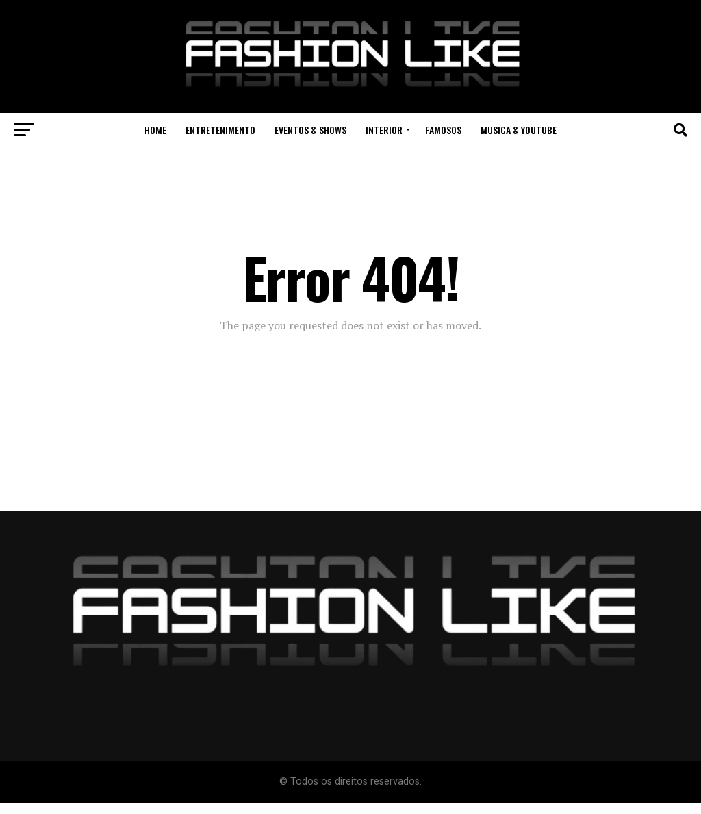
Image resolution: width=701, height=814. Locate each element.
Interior (384, 130)
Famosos (443, 130)
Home (155, 130)
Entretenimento (220, 130)
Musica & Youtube (519, 130)
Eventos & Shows (310, 130)
